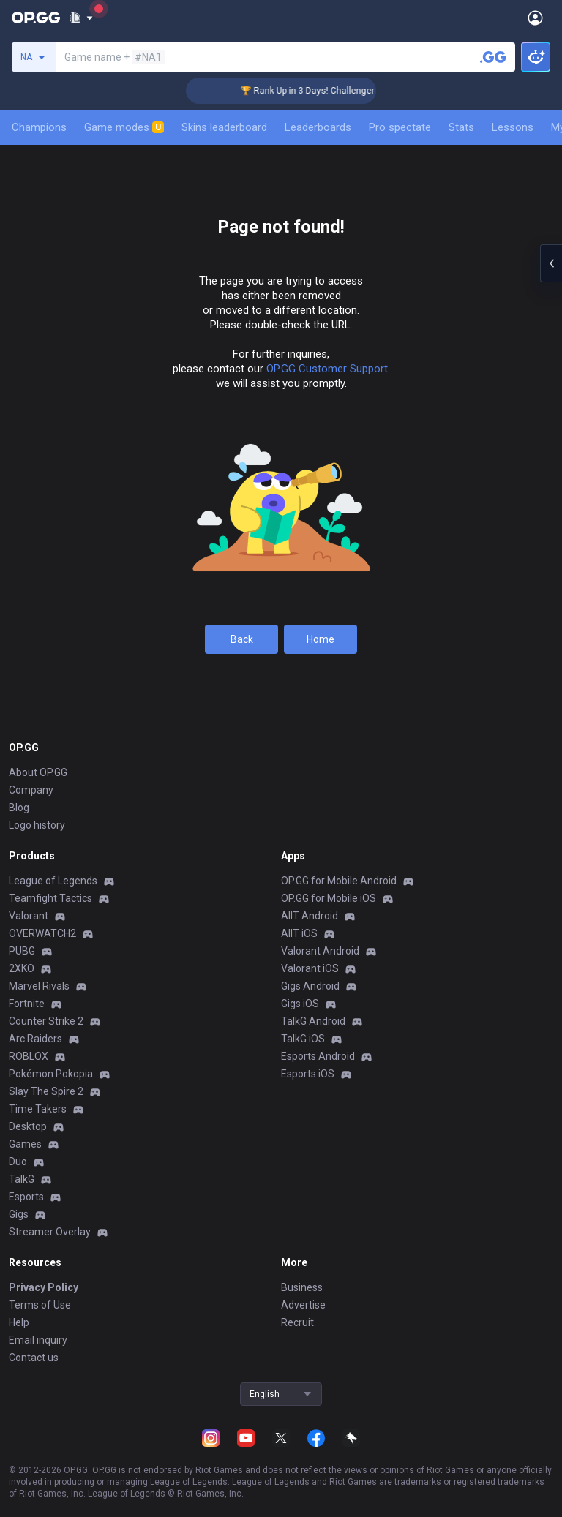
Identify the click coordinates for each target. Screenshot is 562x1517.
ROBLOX (28, 1056)
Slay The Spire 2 (46, 1091)
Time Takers (38, 1109)
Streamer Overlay (50, 1232)
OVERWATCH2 (42, 933)
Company (31, 790)
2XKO (21, 968)
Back (242, 639)
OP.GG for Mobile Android (339, 881)
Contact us (34, 1357)
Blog (19, 807)
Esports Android (318, 1056)
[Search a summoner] (493, 57)
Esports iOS (307, 1074)
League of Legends (53, 881)
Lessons (512, 127)
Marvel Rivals (39, 986)
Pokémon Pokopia (51, 1074)
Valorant (28, 916)
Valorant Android (320, 951)
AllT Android (309, 916)
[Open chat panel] (551, 263)
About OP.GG (38, 772)
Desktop (28, 1126)
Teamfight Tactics (50, 898)
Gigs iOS (300, 1003)
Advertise (303, 1305)
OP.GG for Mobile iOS (328, 898)
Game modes (124, 127)
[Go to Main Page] (36, 17)
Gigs (19, 1214)
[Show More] (81, 17)
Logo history (37, 825)
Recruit (297, 1322)
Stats (461, 127)
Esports (26, 1196)
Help (19, 1322)
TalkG (21, 1179)
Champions (39, 127)
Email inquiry (38, 1340)
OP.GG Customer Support (327, 368)
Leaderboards (318, 127)
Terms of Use (40, 1305)
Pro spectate (400, 127)
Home (320, 639)
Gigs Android (310, 986)
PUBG (22, 951)
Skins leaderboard (224, 127)
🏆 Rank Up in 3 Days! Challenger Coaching (337, 91)
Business (302, 1287)
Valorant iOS (310, 968)
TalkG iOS (303, 1038)
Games (25, 1144)
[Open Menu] (535, 17)
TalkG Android (313, 1021)
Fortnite (27, 1003)
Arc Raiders (35, 1038)
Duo (18, 1161)
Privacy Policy (43, 1287)
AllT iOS (299, 933)
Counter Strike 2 (46, 1021)
